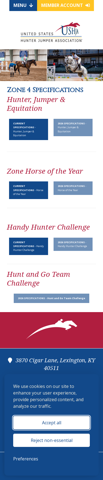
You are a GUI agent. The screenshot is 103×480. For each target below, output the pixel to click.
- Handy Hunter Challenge (28, 246)
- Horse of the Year (28, 190)
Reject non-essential (52, 440)
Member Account (65, 5)
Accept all (51, 423)
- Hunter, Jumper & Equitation (24, 129)
